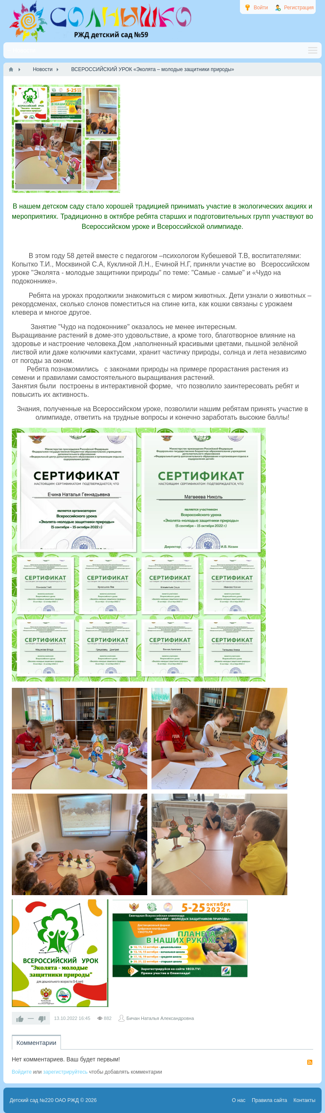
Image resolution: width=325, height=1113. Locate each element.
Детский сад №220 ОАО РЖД (44, 1100)
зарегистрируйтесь (65, 1072)
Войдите (22, 1072)
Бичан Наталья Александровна (160, 1018)
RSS (309, 1062)
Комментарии (36, 1042)
